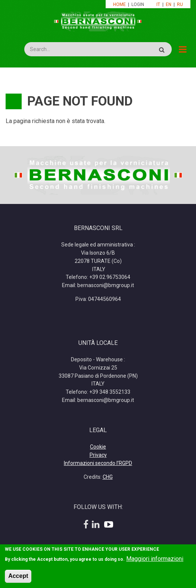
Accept (18, 577)
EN (168, 4)
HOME (119, 4)
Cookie (98, 447)
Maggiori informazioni (154, 560)
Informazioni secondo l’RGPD (98, 463)
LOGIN (138, 4)
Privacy (98, 455)
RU (180, 4)
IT (158, 4)
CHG (108, 477)
